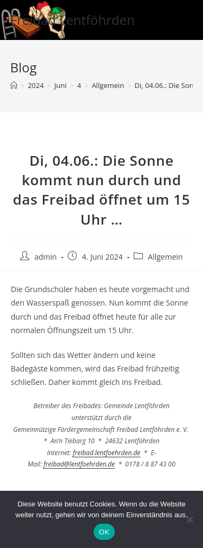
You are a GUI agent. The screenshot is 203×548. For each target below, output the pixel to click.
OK (104, 532)
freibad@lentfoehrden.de (79, 464)
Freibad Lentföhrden (72, 20)
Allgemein (165, 257)
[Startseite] (13, 85)
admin (45, 257)
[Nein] (189, 519)
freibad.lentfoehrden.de (106, 452)
